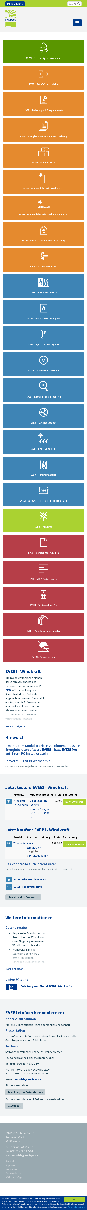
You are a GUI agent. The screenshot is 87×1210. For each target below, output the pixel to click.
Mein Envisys (15, 3)
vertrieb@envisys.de (28, 1079)
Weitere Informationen (76, 1207)
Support (10, 1165)
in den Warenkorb (74, 801)
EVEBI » (47, 749)
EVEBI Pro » (70, 749)
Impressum (12, 1169)
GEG (8, 690)
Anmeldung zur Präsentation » (25, 1092)
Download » (14, 1105)
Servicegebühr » (38, 855)
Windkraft (19, 843)
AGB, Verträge (13, 1177)
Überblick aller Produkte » (23, 897)
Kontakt (10, 1161)
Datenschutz (13, 1173)
